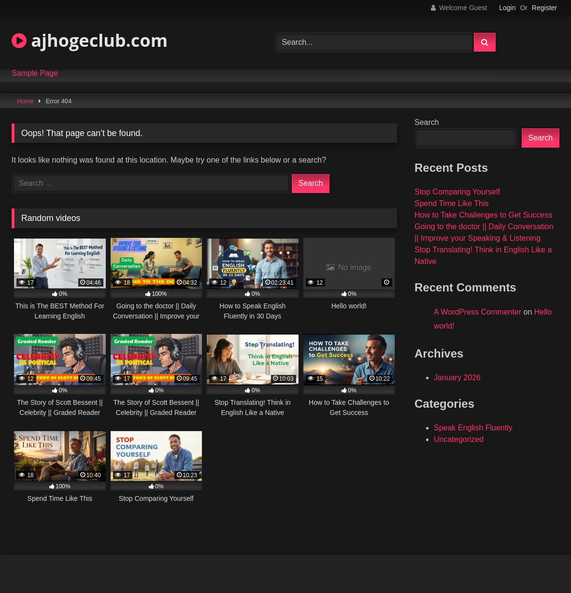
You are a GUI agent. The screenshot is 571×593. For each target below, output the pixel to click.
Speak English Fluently (473, 428)
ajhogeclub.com (90, 40)
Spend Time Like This (451, 203)
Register (544, 8)
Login (507, 8)
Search (426, 122)
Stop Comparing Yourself (457, 192)
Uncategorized (459, 439)
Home (25, 101)
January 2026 (457, 377)
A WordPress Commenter (477, 312)
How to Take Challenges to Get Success (483, 215)
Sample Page (35, 73)
